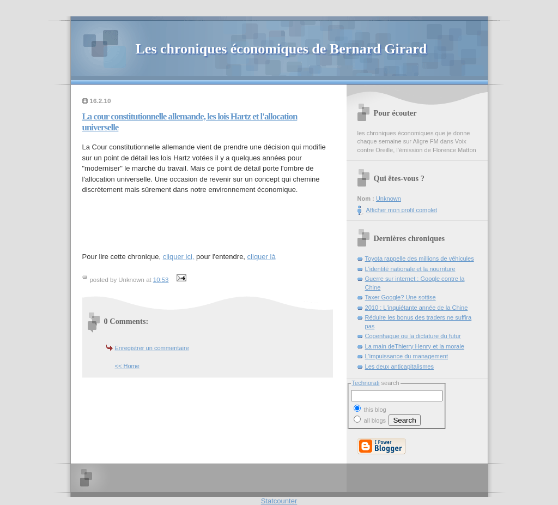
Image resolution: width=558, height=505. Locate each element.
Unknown (388, 198)
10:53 (161, 279)
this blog (370, 409)
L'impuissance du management (406, 356)
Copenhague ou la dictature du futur (413, 336)
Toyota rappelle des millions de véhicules (419, 258)
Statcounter (279, 501)
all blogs (370, 420)
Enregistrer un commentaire (152, 348)
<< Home (127, 366)
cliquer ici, (179, 257)
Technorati (366, 383)
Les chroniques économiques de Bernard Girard (281, 49)
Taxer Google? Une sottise (400, 297)
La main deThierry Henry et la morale (414, 346)
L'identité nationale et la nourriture (410, 269)
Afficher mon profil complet (402, 210)
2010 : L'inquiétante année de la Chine (416, 307)
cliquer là (261, 257)
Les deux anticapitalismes (399, 366)
